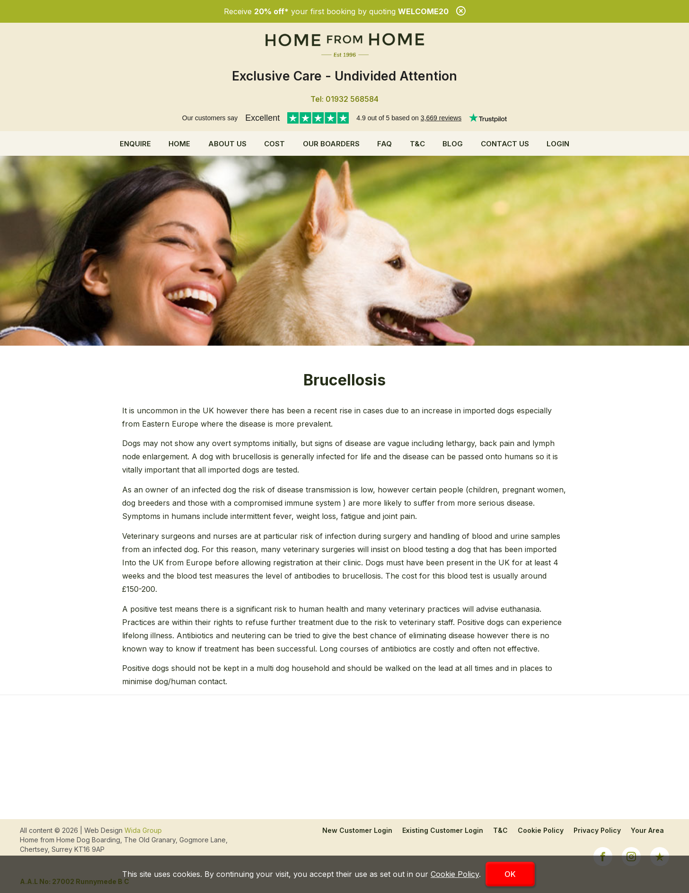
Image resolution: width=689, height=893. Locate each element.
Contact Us (505, 143)
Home (179, 143)
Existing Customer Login (442, 830)
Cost (274, 143)
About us (227, 143)
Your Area (647, 830)
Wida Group (143, 830)
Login (558, 143)
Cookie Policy (541, 830)
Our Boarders (331, 143)
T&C (417, 143)
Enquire (135, 143)
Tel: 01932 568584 (344, 99)
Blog (452, 143)
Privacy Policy (597, 830)
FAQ (384, 143)
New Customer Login (357, 830)
